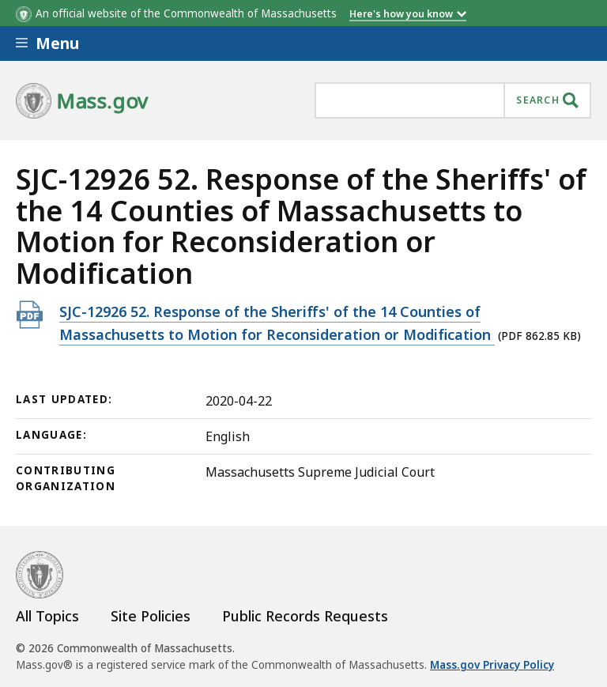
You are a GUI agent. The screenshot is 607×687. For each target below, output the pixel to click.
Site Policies (150, 615)
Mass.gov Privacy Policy (492, 665)
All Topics (47, 615)
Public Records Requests (305, 615)
